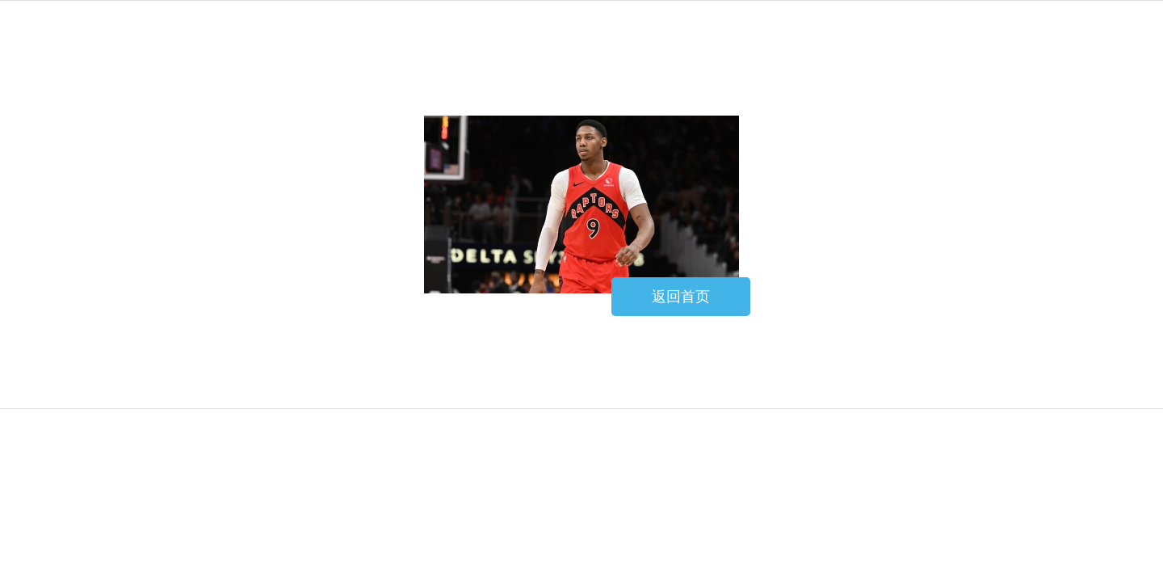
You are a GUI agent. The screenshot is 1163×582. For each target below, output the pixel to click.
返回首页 (681, 297)
